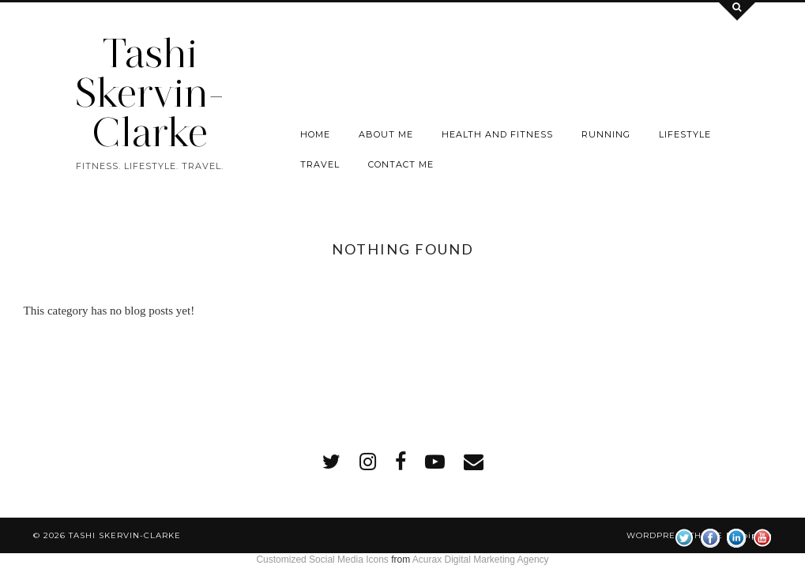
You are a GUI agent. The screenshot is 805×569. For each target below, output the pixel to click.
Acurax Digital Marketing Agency (480, 559)
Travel (320, 164)
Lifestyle (685, 134)
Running (605, 134)
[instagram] (367, 462)
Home (315, 134)
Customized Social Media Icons (322, 559)
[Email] (473, 462)
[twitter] (331, 462)
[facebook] (400, 462)
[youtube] (435, 462)
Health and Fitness (497, 134)
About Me (386, 134)
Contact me (401, 164)
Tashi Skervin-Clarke (149, 92)
